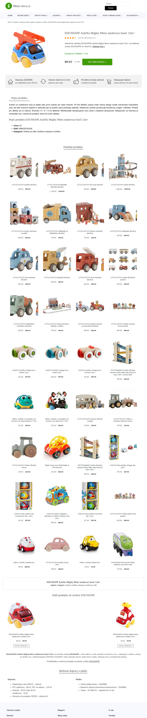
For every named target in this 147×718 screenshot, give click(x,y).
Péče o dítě (91, 15)
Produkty (15, 22)
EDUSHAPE (76, 47)
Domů (10, 15)
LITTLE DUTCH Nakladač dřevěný (123, 231)
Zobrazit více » (99, 47)
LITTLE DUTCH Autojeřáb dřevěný (57, 277)
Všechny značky (13, 710)
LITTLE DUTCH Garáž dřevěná (123, 185)
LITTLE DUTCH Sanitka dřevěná (24, 185)
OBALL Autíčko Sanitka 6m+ (24, 562)
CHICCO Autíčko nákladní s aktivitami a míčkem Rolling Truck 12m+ (57, 516)
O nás (111, 710)
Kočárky (56, 15)
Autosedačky (132, 15)
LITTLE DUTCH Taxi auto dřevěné (90, 185)
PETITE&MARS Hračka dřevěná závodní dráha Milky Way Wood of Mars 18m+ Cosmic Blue (123, 372)
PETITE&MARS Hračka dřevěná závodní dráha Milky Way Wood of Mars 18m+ (90, 467)
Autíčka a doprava (35, 22)
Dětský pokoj (40, 15)
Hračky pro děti (73, 15)
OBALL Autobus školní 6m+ (90, 562)
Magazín (61, 710)
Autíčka (45, 22)
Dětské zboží (22, 15)
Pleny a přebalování (111, 15)
